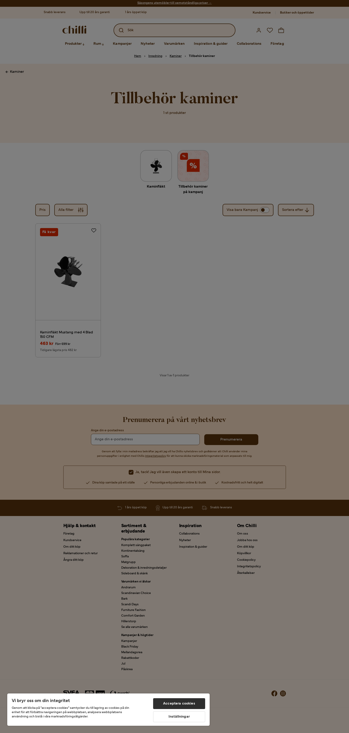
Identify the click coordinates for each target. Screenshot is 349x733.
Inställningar (179, 716)
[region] (108, 709)
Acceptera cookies (179, 703)
